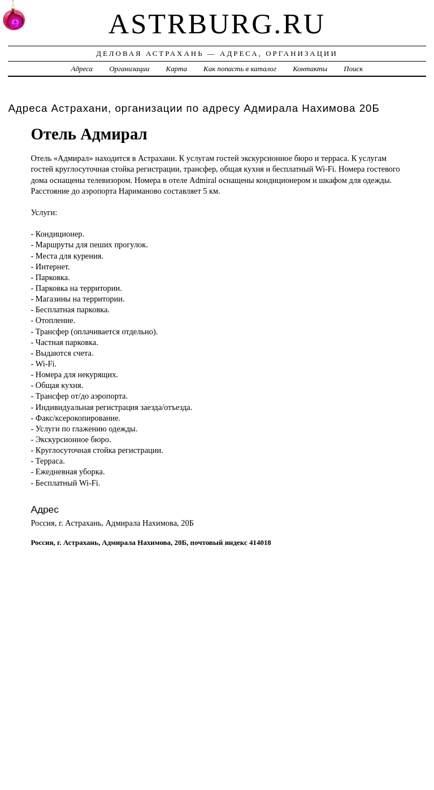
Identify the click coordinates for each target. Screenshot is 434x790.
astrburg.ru (217, 24)
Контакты (310, 68)
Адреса (82, 68)
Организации (129, 68)
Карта (176, 68)
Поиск (353, 68)
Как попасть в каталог (239, 68)
